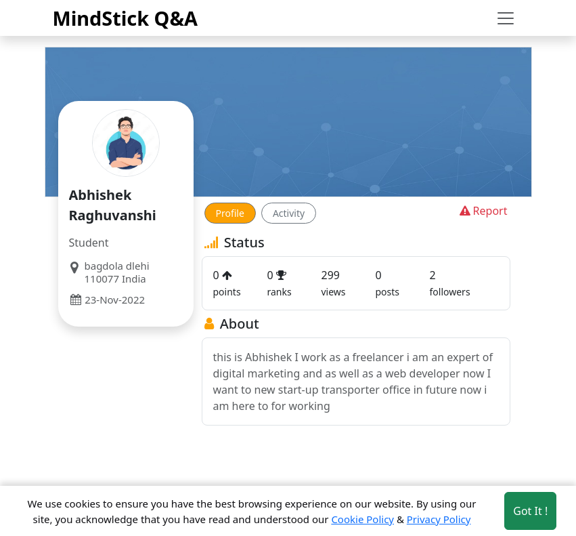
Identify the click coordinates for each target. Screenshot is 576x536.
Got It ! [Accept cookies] (530, 510)
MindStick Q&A (125, 18)
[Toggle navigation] (505, 18)
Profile (230, 213)
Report (482, 210)
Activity (289, 213)
